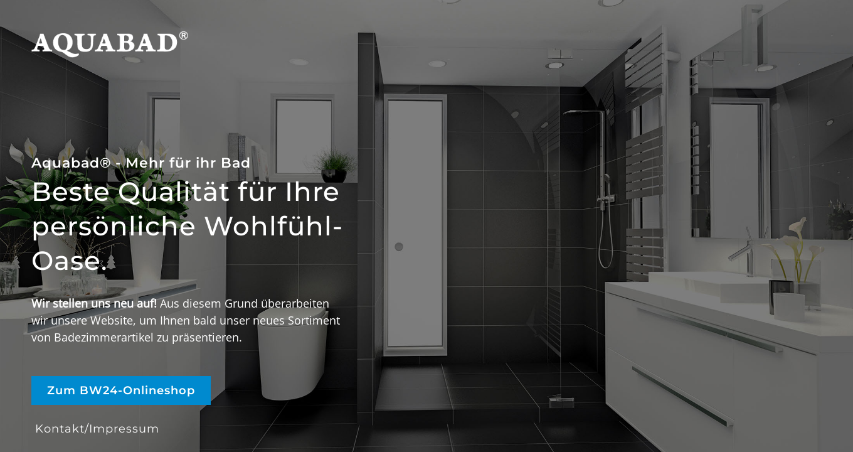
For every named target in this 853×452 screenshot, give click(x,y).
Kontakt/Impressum (97, 429)
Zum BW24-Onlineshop (121, 390)
